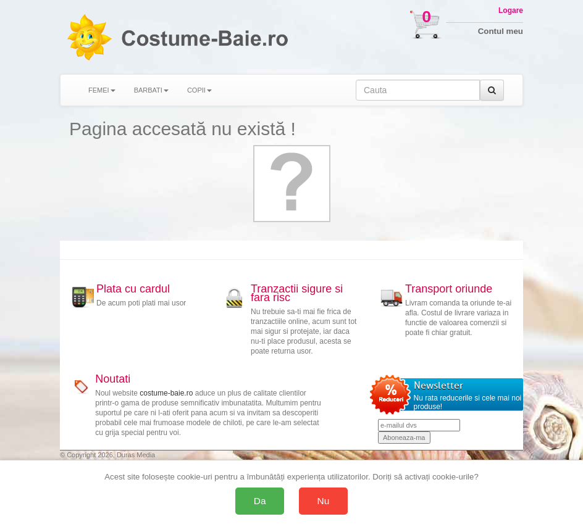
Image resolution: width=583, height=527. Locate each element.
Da (260, 501)
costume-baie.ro (166, 393)
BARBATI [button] (151, 90)
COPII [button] (199, 90)
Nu (323, 501)
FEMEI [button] (101, 90)
